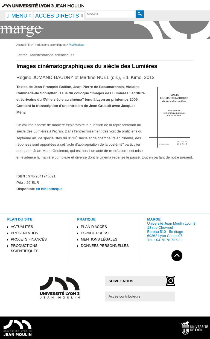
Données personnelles (105, 246)
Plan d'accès (94, 227)
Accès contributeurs (124, 296)
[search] (110, 14)
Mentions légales (99, 239)
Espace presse (96, 233)
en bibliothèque (49, 189)
